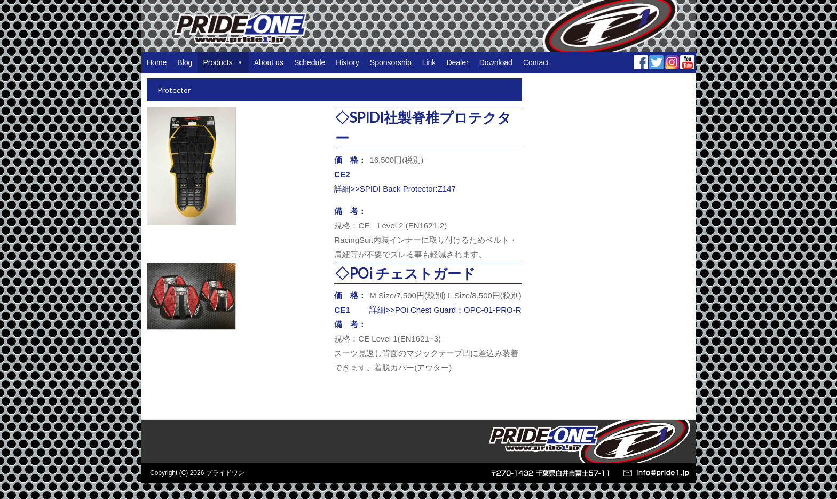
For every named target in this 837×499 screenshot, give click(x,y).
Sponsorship (391, 62)
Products (223, 62)
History (347, 62)
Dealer (457, 62)
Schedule (309, 62)
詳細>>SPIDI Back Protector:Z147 (395, 188)
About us (268, 62)
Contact (536, 62)
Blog (184, 62)
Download (495, 62)
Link (429, 62)
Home (157, 62)
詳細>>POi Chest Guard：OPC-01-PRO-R (445, 309)
